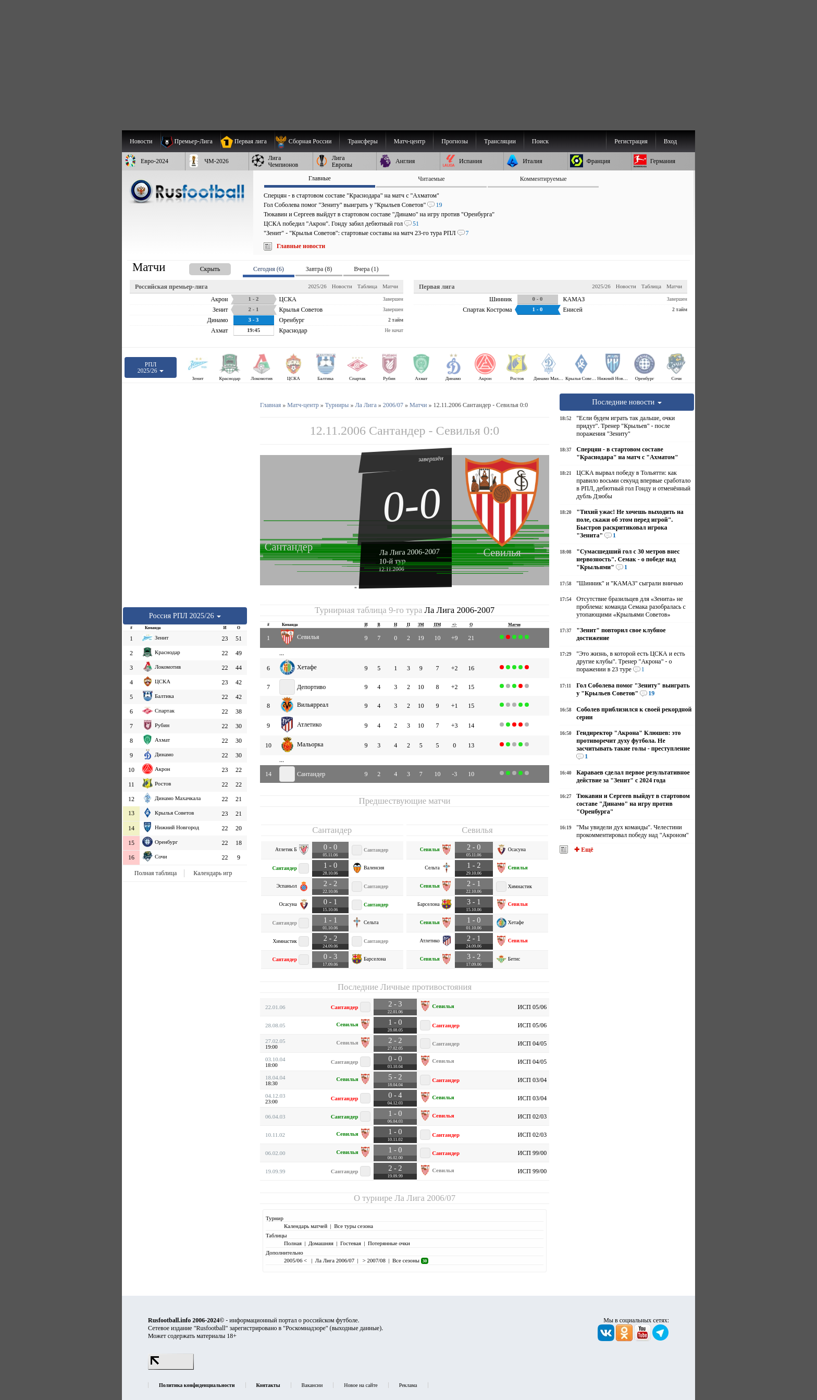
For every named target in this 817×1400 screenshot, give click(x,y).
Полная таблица (155, 873)
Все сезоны (410, 1260)
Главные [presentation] (319, 178)
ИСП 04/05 (532, 1043)
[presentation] (199, 267)
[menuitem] (307, 141)
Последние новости (627, 402)
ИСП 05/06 (532, 1007)
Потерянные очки (389, 1243)
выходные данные (356, 1328)
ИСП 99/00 (532, 1153)
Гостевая (350, 1243)
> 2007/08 (373, 1260)
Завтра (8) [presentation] (319, 269)
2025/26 (317, 286)
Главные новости (301, 246)
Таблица (367, 286)
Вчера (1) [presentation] (366, 269)
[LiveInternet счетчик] (171, 1367)
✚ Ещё (583, 849)
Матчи (390, 286)
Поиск (540, 141)
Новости (342, 286)
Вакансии (312, 1385)
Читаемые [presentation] (431, 178)
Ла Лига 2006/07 (424, 1198)
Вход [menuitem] (670, 141)
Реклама (408, 1385)
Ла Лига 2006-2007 (409, 551)
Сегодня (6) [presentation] (268, 269)
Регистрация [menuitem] (631, 141)
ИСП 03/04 (532, 1080)
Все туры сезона (353, 1226)
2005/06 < (296, 1260)
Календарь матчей (305, 1226)
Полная (293, 1243)
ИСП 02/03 (532, 1116)
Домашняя (320, 1243)
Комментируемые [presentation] (543, 178)
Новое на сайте (360, 1385)
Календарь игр (212, 873)
